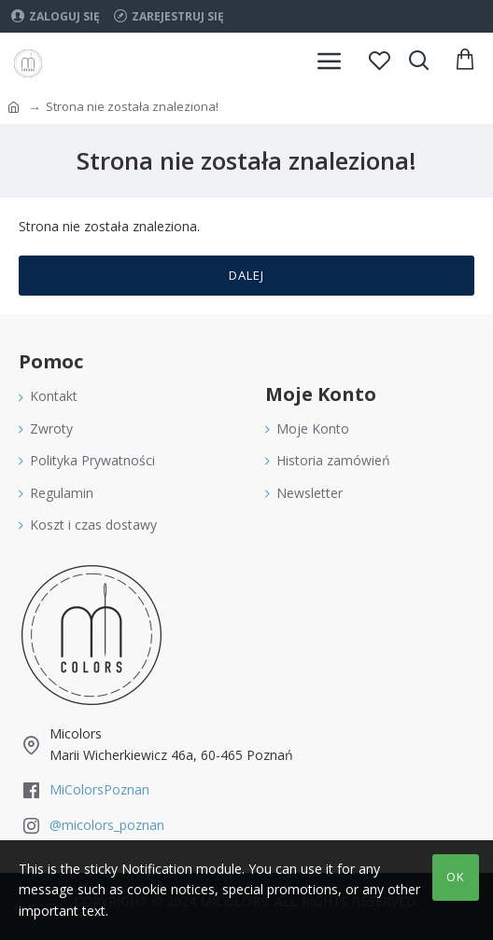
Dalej (246, 275)
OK (455, 876)
